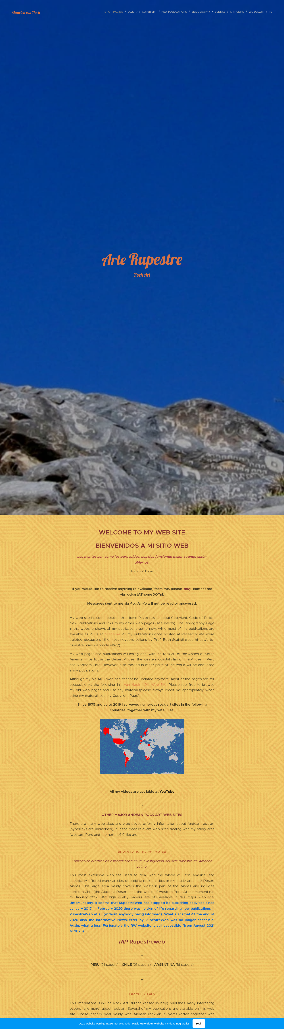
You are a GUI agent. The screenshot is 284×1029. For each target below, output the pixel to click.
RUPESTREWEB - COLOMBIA (142, 852)
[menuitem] (115, 11)
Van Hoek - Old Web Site (145, 684)
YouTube (167, 791)
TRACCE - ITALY (142, 994)
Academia (112, 634)
